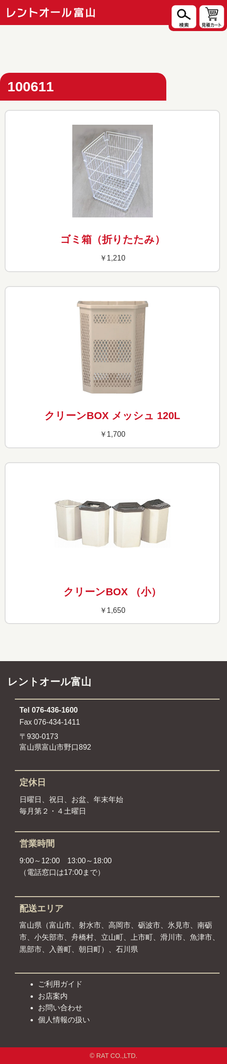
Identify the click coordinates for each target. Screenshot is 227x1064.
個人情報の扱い (64, 1020)
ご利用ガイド (60, 984)
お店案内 (53, 996)
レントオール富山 (49, 682)
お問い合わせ (60, 1008)
